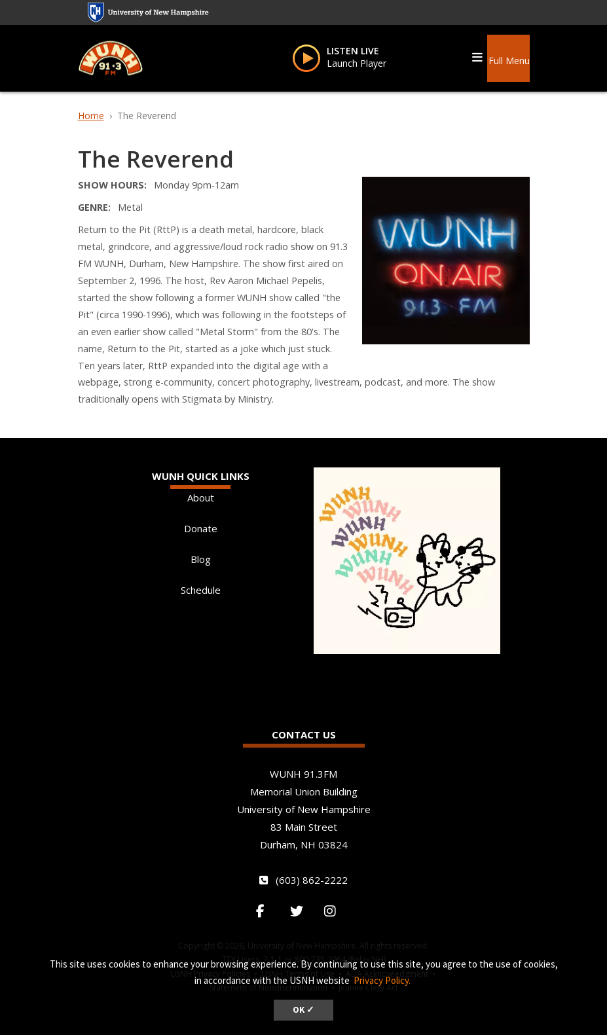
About (200, 497)
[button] (508, 56)
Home (91, 115)
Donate (200, 528)
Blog (201, 559)
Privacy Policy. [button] (382, 980)
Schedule (201, 589)
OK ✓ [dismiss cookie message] (303, 1009)
